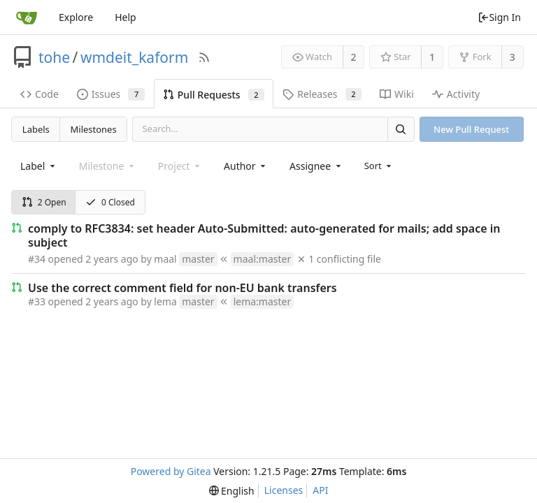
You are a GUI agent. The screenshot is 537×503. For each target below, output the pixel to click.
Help (125, 17)
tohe (54, 57)
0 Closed (110, 202)
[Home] (26, 17)
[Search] (400, 129)
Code (39, 94)
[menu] (379, 165)
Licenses (283, 490)
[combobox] (38, 166)
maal (165, 258)
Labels (36, 129)
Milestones (94, 129)
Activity (456, 94)
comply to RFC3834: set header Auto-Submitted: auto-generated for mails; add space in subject (264, 235)
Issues (111, 94)
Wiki (397, 94)
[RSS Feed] (204, 57)
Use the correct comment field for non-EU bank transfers (182, 288)
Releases (321, 94)
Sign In (499, 17)
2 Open (44, 202)
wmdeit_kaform (134, 57)
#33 (36, 301)
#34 (36, 258)
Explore (76, 17)
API (320, 490)
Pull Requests (213, 94)
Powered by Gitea (171, 471)
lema (165, 301)
